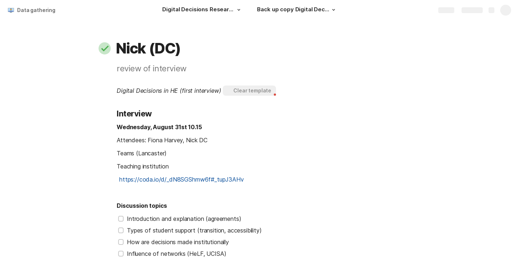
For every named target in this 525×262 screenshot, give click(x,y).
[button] (238, 9)
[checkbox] (121, 218)
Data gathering (36, 10)
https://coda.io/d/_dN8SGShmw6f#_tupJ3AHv (181, 179)
